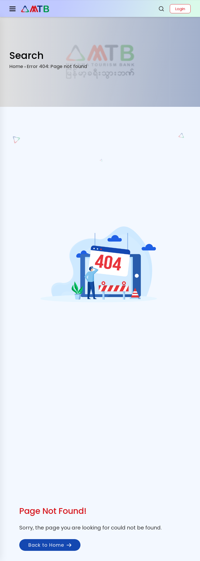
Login (180, 8)
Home (16, 66)
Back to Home (49, 545)
